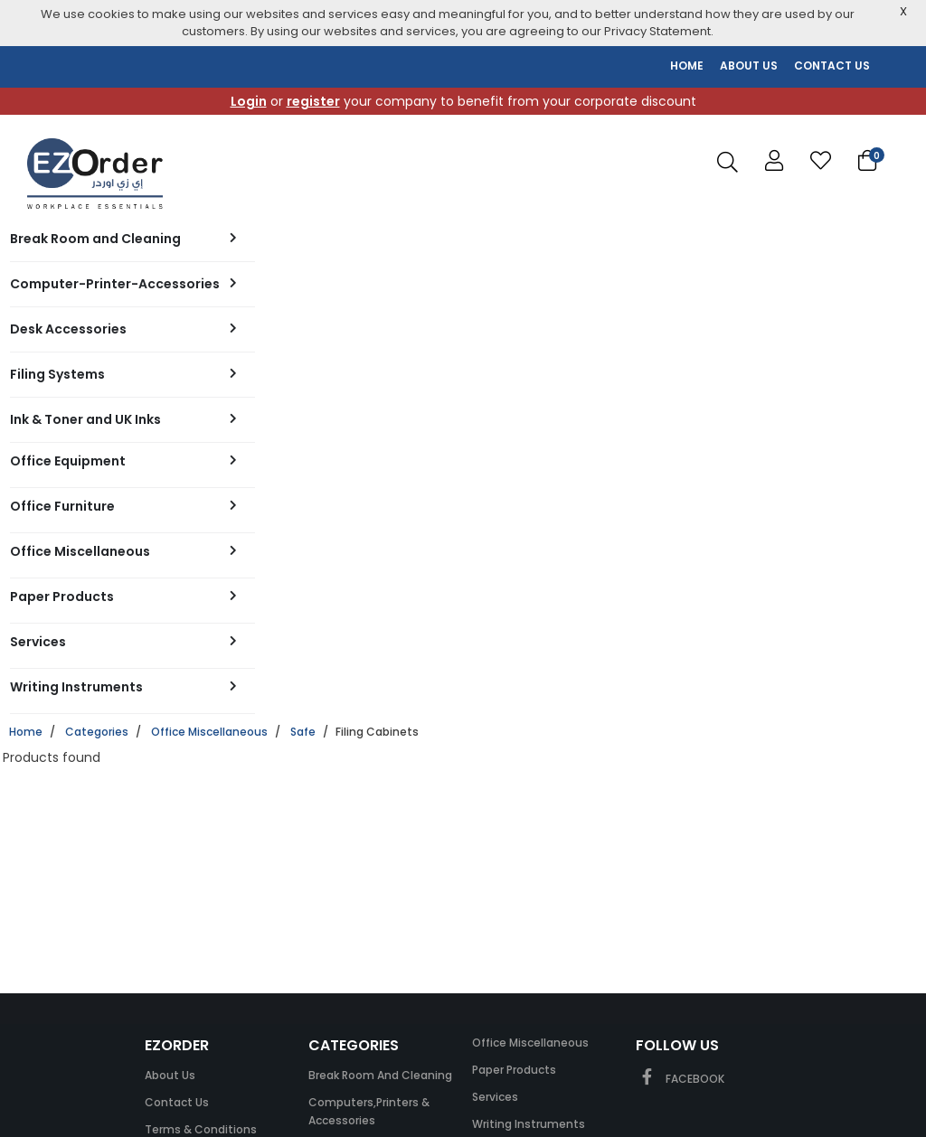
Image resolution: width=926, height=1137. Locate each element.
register (313, 101)
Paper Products (514, 1069)
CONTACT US (832, 65)
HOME (687, 65)
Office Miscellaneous (209, 731)
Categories (96, 731)
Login (249, 101)
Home (26, 731)
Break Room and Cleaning (380, 1075)
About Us (170, 1075)
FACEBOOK (680, 1078)
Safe (303, 731)
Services (495, 1096)
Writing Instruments (528, 1124)
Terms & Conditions (201, 1129)
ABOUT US (749, 65)
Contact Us (177, 1102)
